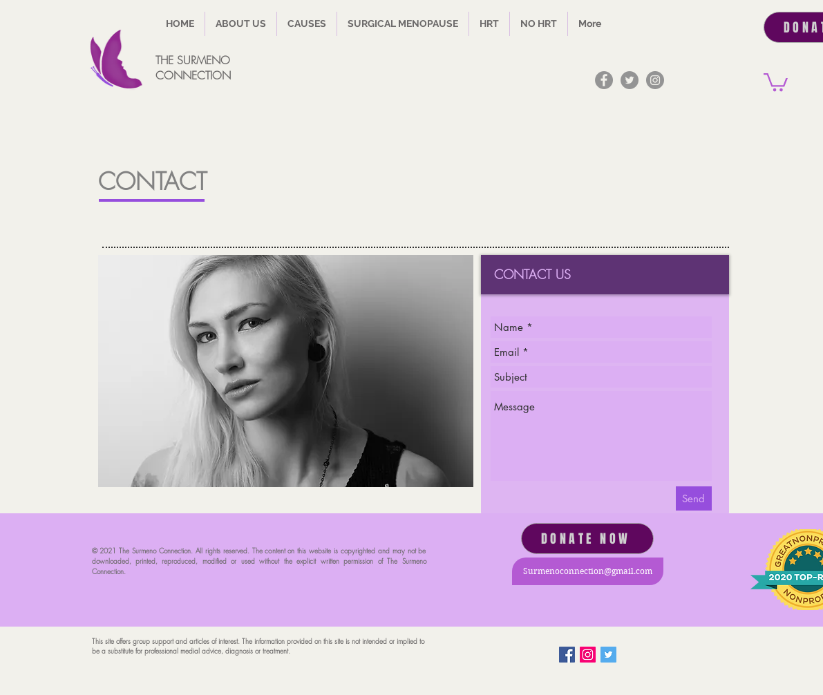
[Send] (694, 498)
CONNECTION (193, 75)
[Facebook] (604, 80)
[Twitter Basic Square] (608, 655)
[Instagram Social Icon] (588, 655)
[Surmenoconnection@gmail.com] (587, 571)
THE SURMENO (192, 60)
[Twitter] (629, 80)
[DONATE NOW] (587, 538)
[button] (307, 24)
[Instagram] (655, 80)
